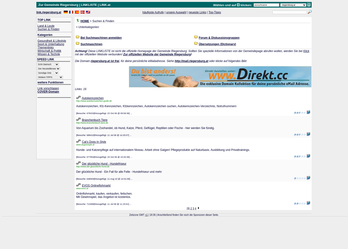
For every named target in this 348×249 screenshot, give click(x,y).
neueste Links (197, 12)
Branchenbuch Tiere (94, 120)
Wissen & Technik (49, 54)
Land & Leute (46, 26)
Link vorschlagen (48, 88)
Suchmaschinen (91, 44)
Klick (306, 51)
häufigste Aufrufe (153, 12)
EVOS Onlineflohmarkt (96, 185)
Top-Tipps (214, 12)
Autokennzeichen (93, 98)
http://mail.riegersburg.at (191, 61)
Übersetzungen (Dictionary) (217, 44)
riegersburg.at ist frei (105, 61)
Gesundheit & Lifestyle (52, 41)
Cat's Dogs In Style (94, 142)
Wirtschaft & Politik (49, 51)
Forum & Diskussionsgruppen (219, 37)
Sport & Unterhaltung (51, 44)
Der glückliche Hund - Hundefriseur (104, 163)
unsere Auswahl (176, 12)
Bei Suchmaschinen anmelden (101, 37)
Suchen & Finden (48, 29)
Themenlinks (46, 47)
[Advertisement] (56, 129)
